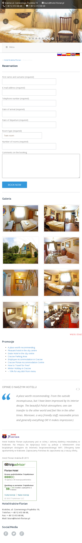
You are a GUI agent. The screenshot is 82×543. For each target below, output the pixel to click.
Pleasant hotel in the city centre (22, 350)
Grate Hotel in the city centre (21, 353)
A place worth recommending (21, 347)
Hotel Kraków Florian (12, 60)
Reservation (10, 66)
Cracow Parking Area (17, 356)
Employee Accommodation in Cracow (25, 359)
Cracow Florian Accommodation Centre (26, 362)
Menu (9, 47)
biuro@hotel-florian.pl (54, 3)
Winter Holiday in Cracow (19, 368)
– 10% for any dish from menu (22, 371)
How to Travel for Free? (19, 365)
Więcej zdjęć (76, 334)
